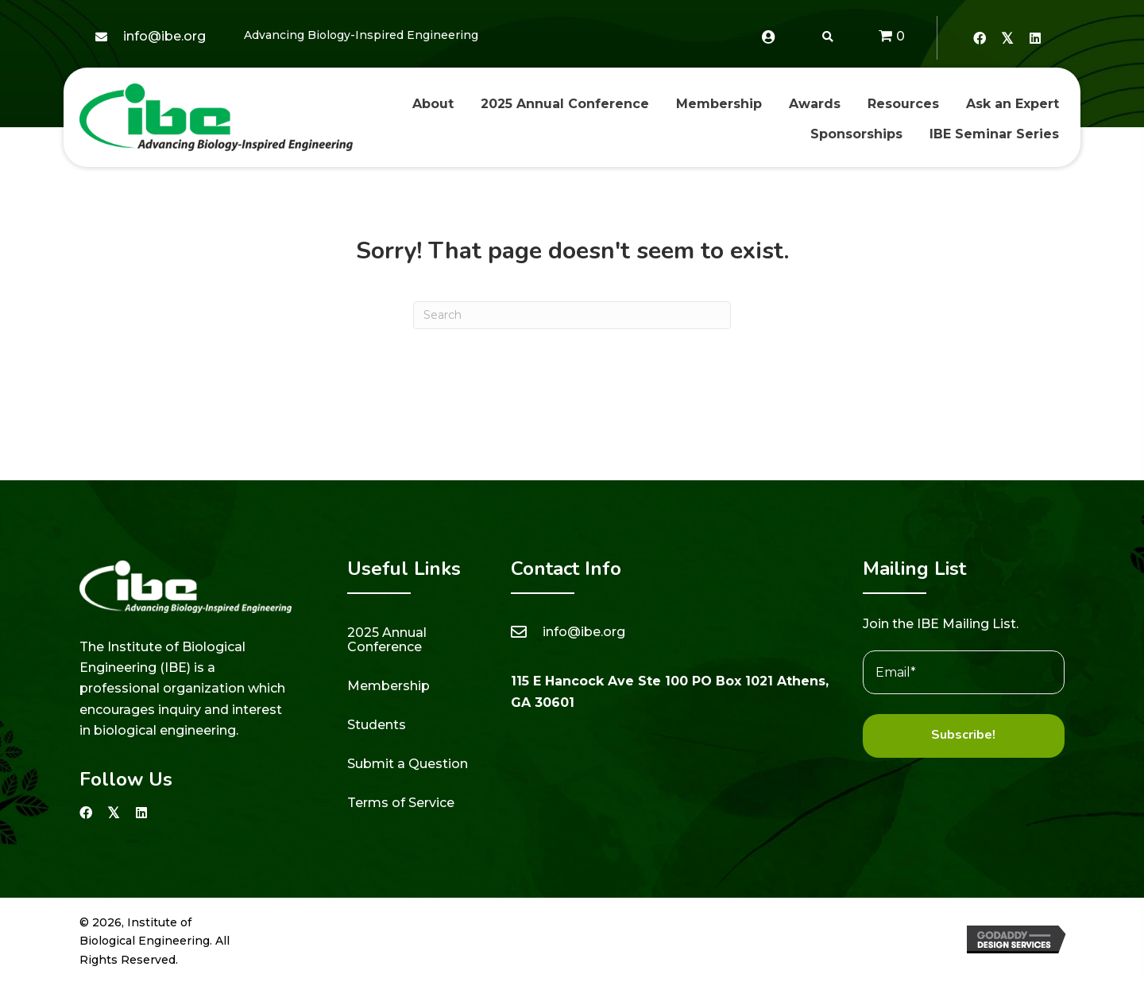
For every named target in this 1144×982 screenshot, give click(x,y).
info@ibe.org (164, 36)
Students (376, 724)
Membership (388, 685)
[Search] (572, 315)
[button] (979, 38)
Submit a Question (407, 763)
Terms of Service (400, 802)
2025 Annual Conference (387, 639)
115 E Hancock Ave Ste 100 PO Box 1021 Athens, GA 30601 (670, 691)
